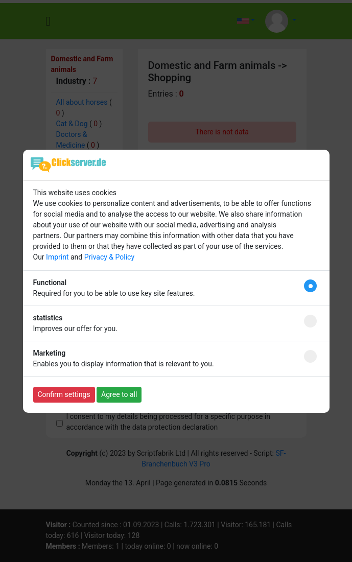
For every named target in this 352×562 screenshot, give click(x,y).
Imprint (57, 257)
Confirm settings (64, 394)
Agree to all (119, 394)
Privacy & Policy (109, 257)
